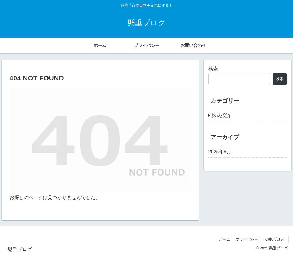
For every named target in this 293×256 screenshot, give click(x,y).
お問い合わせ (275, 239)
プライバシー (247, 239)
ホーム (224, 239)
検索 (213, 68)
